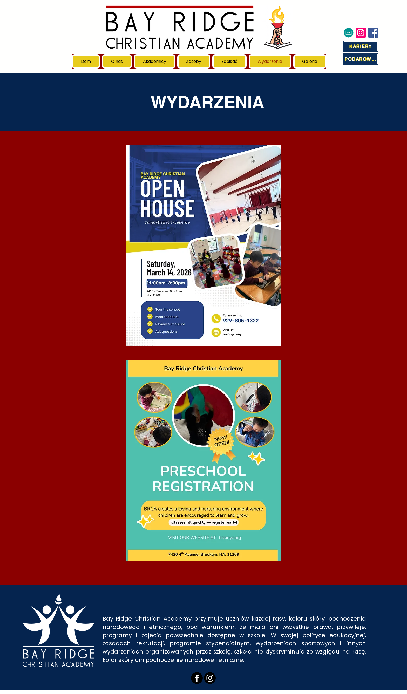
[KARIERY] (360, 46)
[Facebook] (373, 33)
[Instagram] (361, 33)
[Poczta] (348, 33)
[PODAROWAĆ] (360, 59)
